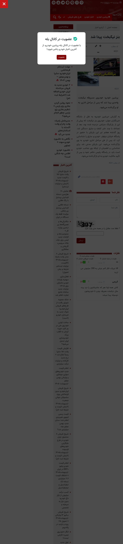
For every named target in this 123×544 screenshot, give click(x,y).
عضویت (61, 57)
